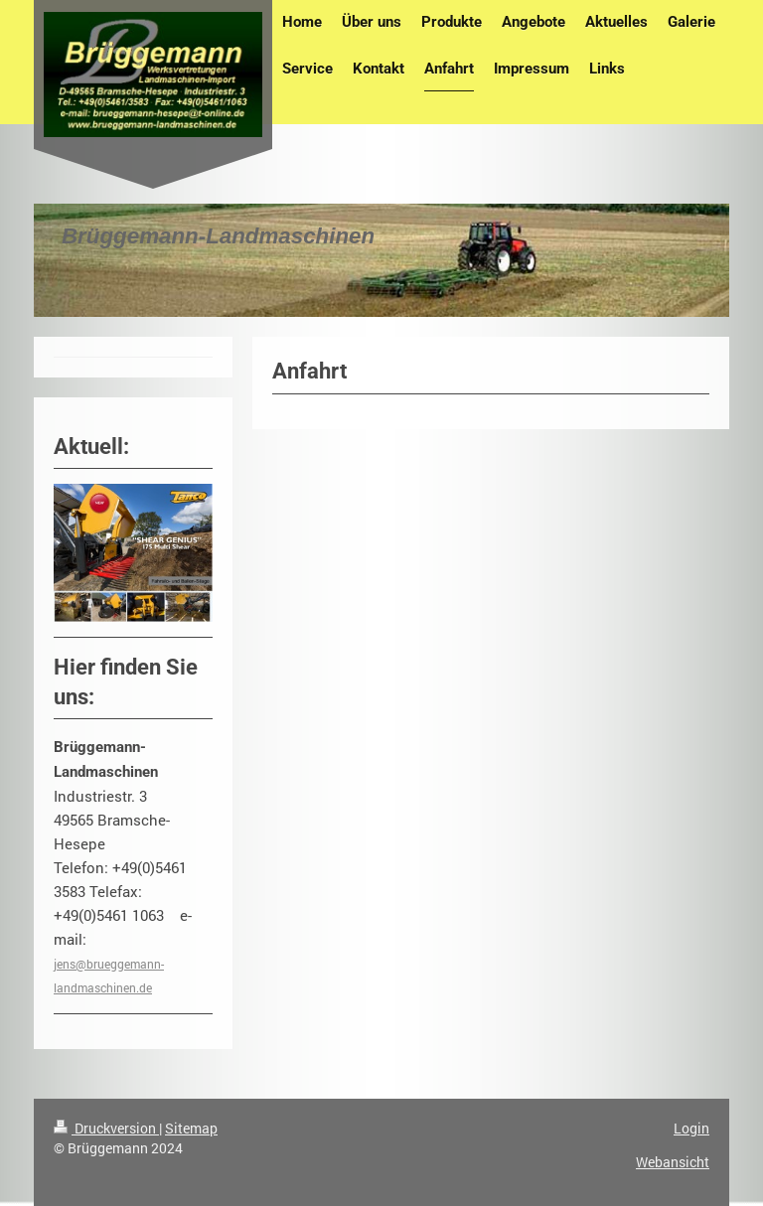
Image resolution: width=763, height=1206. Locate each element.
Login (691, 1128)
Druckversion (106, 1128)
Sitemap (191, 1128)
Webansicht (672, 1161)
